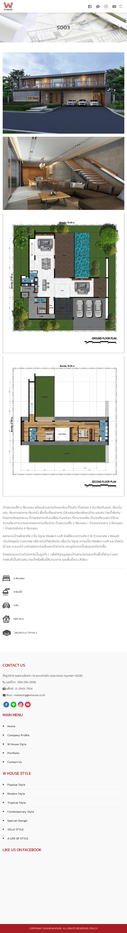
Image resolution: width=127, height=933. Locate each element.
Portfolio (13, 753)
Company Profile (18, 735)
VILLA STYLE (15, 829)
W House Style (16, 744)
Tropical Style (16, 802)
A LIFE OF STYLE (17, 838)
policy (94, 928)
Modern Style (16, 793)
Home (11, 726)
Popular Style (16, 784)
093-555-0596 (27, 682)
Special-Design (17, 820)
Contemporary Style (20, 811)
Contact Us (14, 762)
